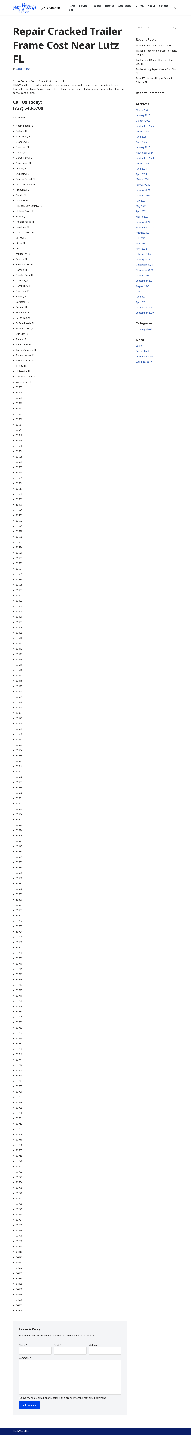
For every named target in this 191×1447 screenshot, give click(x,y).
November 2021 (144, 272)
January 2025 (143, 148)
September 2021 (145, 282)
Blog (71, 9)
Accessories (125, 5)
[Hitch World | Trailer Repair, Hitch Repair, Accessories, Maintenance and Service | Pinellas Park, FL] (38, 8)
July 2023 (141, 202)
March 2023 (142, 218)
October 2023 (143, 196)
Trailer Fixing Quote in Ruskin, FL (154, 45)
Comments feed (144, 359)
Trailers (97, 5)
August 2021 (142, 288)
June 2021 (141, 299)
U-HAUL (140, 5)
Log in (139, 348)
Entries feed (142, 353)
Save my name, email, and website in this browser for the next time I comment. (63, 1409)
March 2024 (142, 180)
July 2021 (141, 293)
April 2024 (141, 175)
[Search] (175, 8)
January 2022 (143, 261)
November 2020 (144, 309)
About (151, 5)
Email (57, 1356)
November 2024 (144, 153)
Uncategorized (144, 331)
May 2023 (141, 207)
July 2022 (141, 239)
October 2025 (143, 121)
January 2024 (143, 191)
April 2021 (141, 304)
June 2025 (141, 137)
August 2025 (142, 132)
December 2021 (144, 266)
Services (84, 5)
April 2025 (141, 142)
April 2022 (141, 250)
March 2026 (142, 110)
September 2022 (145, 229)
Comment (25, 1369)
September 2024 (145, 159)
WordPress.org (144, 364)
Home (72, 5)
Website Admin (23, 68)
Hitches (109, 5)
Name (23, 1356)
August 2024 (142, 164)
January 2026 (143, 115)
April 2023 (141, 213)
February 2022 (143, 256)
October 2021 (143, 277)
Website (93, 1356)
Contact (163, 5)
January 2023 (143, 223)
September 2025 (145, 126)
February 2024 (143, 186)
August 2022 (142, 234)
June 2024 (141, 169)
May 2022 (141, 245)
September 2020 (145, 315)
